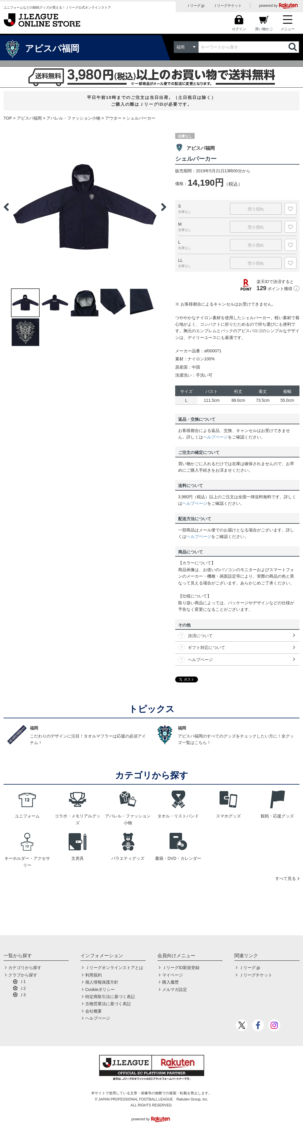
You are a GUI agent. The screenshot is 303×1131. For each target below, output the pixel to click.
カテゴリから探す (24, 967)
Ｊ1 (22, 981)
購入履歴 (170, 982)
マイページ (172, 975)
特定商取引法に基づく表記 (110, 996)
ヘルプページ (215, 437)
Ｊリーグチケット (227, 6)
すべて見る (285, 878)
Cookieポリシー (100, 989)
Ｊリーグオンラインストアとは (114, 967)
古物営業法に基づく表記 (108, 1003)
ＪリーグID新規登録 (180, 967)
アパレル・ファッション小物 (73, 118)
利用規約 (93, 975)
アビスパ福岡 (29, 118)
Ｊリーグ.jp (195, 6)
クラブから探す (22, 975)
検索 (293, 47)
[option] (85, 207)
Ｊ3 (22, 994)
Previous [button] (6, 207)
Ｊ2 (22, 988)
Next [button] (163, 207)
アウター (113, 118)
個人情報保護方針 (101, 982)
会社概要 (93, 1011)
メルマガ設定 (174, 989)
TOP (8, 118)
